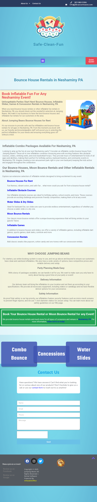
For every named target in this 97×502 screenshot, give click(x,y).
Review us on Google (9, 476)
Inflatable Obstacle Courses (21, 190)
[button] (43, 61)
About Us (25, 3)
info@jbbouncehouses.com (81, 4)
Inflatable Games (16, 225)
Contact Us (36, 3)
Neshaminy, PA (84, 319)
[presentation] (32, 434)
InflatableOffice (30, 481)
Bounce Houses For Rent (20, 181)
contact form (37, 387)
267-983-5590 (80, 2)
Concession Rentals (17, 237)
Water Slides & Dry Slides (20, 202)
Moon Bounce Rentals (18, 213)
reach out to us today (56, 321)
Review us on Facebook (9, 470)
